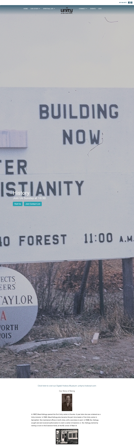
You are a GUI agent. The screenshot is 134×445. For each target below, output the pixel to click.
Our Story (35, 9)
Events (93, 9)
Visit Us (17, 204)
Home (26, 9)
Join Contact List (32, 204)
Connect (83, 9)
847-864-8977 (123, 2)
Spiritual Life (49, 9)
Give (99, 9)
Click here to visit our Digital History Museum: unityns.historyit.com (67, 386)
